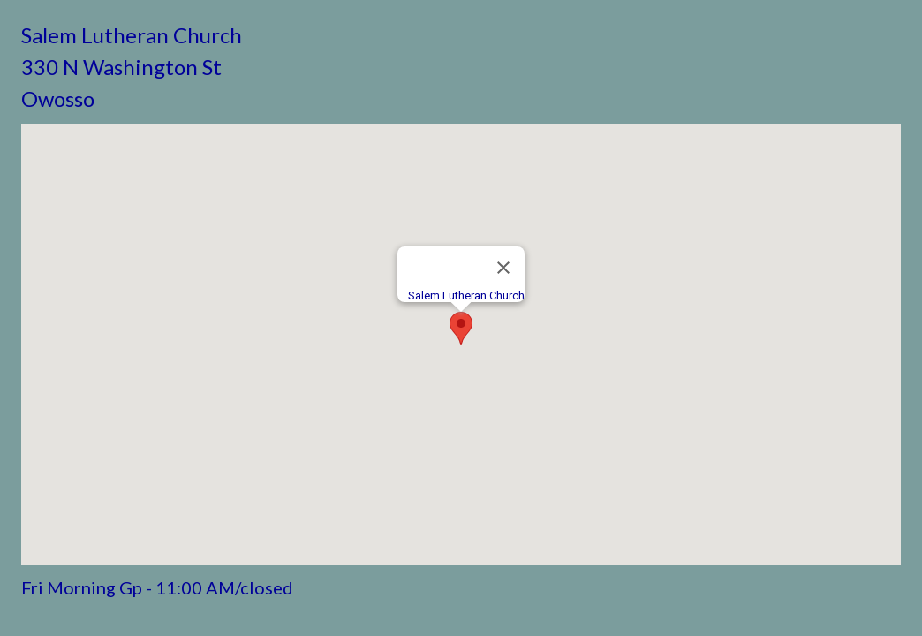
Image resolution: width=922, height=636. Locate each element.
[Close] (503, 267)
